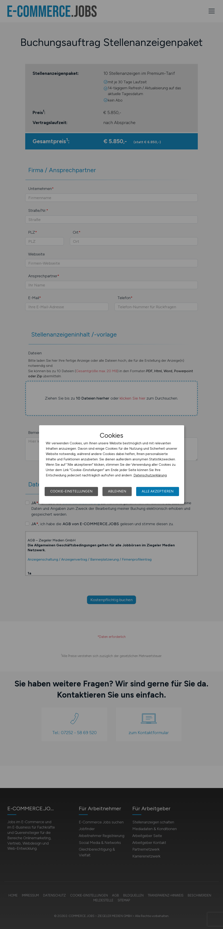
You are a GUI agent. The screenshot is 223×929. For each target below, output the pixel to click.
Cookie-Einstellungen (71, 491)
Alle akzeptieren (157, 491)
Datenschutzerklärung (150, 475)
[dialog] (111, 464)
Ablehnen (117, 491)
